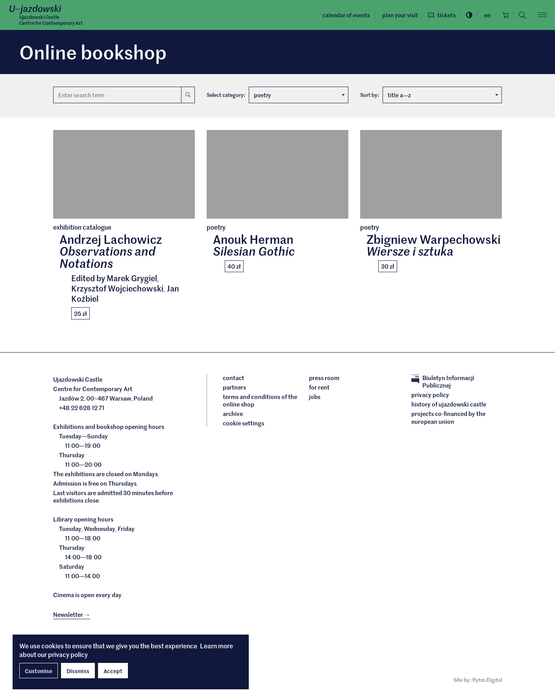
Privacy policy (430, 395)
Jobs (314, 397)
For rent (319, 387)
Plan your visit (398, 15)
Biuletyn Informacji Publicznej (442, 381)
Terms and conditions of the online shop (260, 400)
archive (233, 414)
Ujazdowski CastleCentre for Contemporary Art (51, 20)
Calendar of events (345, 15)
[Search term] (117, 95)
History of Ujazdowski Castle (448, 404)
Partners (234, 387)
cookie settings (243, 423)
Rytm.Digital (487, 680)
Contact (233, 378)
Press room (324, 378)
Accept (113, 671)
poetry (299, 95)
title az (443, 95)
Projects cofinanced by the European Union (448, 417)
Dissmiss (78, 671)
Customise (38, 671)
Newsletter (71, 615)
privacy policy (68, 654)
